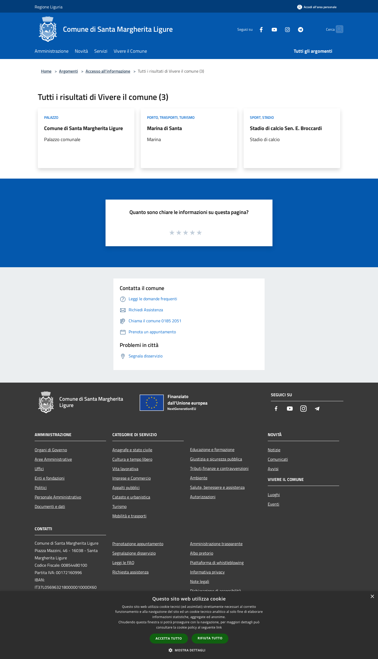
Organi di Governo (51, 450)
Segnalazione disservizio (134, 553)
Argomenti (68, 71)
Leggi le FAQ (123, 562)
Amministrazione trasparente (216, 543)
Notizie (274, 450)
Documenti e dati (50, 506)
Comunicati (278, 459)
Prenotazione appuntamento (137, 543)
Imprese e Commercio (131, 478)
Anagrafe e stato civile (132, 450)
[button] (189, 650)
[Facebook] (251, 29)
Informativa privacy (207, 572)
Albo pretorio (201, 553)
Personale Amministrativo (58, 497)
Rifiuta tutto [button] (210, 638)
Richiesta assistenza (130, 572)
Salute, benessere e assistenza (217, 487)
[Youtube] (264, 29)
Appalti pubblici (126, 487)
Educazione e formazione (212, 449)
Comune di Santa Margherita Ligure (83, 128)
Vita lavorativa (125, 468)
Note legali (199, 581)
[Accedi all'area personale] (316, 7)
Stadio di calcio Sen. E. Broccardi (286, 128)
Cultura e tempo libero (132, 459)
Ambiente (198, 478)
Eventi (273, 504)
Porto (152, 117)
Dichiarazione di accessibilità (215, 591)
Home (46, 71)
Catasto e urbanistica (131, 497)
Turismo (187, 117)
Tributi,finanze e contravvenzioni (219, 468)
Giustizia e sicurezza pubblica (216, 459)
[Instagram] (277, 29)
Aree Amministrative (53, 459)
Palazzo (51, 117)
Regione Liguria (48, 7)
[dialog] (189, 625)
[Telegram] (290, 29)
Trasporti (169, 117)
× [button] (372, 597)
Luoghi (274, 494)
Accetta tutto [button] (169, 638)
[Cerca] (337, 29)
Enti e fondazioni (50, 478)
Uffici (39, 468)
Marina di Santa (164, 128)
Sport (255, 117)
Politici (41, 487)
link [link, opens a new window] (219, 627)
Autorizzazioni (203, 497)
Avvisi (273, 468)
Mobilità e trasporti (129, 516)
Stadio (268, 117)
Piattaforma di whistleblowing (217, 562)
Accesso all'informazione (108, 71)
